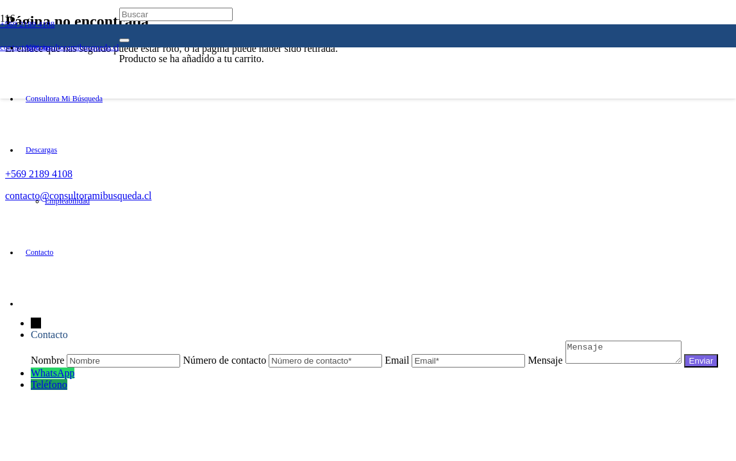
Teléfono (49, 401)
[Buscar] (176, 14)
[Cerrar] (124, 40)
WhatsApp (52, 390)
